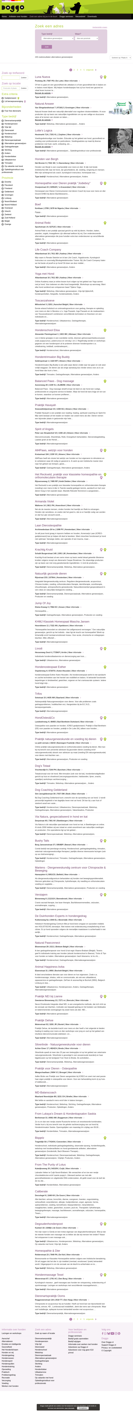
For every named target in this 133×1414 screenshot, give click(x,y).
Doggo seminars (66, 16)
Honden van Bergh (46, 159)
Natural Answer (44, 103)
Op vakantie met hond (44, 1378)
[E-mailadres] (85, 1362)
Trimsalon (39, 1375)
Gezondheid (7, 1347)
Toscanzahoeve (44, 300)
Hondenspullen (8, 1364)
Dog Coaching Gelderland (51, 789)
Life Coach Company (48, 249)
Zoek (46, 47)
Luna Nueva (42, 76)
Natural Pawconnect (47, 942)
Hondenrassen (8, 1358)
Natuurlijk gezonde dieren (51, 573)
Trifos (38, 693)
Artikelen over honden (18, 16)
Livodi (38, 648)
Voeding (5, 1383)
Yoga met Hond (44, 273)
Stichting (38, 1364)
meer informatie (69, 1408)
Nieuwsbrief (80, 16)
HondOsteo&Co (45, 717)
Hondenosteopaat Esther (50, 666)
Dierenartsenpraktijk (43, 1339)
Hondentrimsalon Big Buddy (52, 356)
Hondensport (7, 1361)
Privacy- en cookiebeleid (112, 1348)
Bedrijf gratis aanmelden (78, 1339)
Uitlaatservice (40, 1372)
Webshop (39, 1353)
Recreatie (6, 1378)
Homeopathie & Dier (47, 1250)
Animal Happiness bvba (49, 966)
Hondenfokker (41, 1369)
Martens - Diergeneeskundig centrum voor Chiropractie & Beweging (70, 869)
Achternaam (73, 1374)
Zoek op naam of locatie (45, 1333)
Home (4, 16)
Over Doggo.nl (108, 1342)
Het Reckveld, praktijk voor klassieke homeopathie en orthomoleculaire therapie (68, 476)
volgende (90, 70)
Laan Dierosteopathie (48, 525)
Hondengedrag (8, 1355)
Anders (38, 1367)
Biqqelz (39, 1137)
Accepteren (83, 1408)
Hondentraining (8, 1367)
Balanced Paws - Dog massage (54, 381)
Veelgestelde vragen (99, 27)
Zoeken (24, 78)
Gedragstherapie (42, 1361)
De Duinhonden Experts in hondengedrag (60, 915)
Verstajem (41, 894)
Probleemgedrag (9, 1375)
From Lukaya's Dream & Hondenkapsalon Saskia (65, 1113)
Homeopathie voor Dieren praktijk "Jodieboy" (62, 183)
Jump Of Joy (43, 603)
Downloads (92, 16)
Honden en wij (8, 1353)
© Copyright (106, 1351)
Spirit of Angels (44, 429)
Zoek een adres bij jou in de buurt (43, 16)
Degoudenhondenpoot (49, 1223)
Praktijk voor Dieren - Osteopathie (56, 1068)
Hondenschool (41, 1350)
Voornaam (73, 1366)
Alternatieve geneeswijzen (46, 1358)
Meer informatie (71, 81)
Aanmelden (84, 1383)
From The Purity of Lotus (50, 1164)
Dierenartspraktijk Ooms (50, 1295)
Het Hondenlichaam (10, 1350)
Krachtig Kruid (44, 549)
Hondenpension (41, 1341)
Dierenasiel (39, 1347)
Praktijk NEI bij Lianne (48, 996)
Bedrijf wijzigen (74, 1341)
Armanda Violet (44, 501)
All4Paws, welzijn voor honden (54, 450)
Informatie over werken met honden (83, 1344)
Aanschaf (6, 1339)
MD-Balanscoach (45, 1092)
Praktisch (5, 1372)
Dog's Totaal (42, 765)
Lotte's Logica (43, 130)
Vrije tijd (38, 1344)
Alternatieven (7, 1341)
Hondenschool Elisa (47, 330)
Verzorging (6, 1380)
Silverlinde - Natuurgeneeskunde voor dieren (62, 1044)
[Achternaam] (85, 1377)
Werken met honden (10, 1386)
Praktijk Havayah (45, 405)
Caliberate (41, 1191)
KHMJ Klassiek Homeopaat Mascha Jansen (62, 621)
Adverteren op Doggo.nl (78, 1347)
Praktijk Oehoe (44, 1020)
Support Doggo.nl (109, 1345)
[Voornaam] (85, 1369)
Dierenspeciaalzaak (43, 1355)
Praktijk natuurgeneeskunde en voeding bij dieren (65, 739)
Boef (38, 204)
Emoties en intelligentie (11, 1344)
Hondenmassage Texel (49, 1274)
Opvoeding (6, 1369)
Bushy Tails (42, 840)
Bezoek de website (43, 93)
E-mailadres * (74, 1358)
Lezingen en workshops (11, 1333)
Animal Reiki (42, 222)
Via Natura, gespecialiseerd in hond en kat (61, 816)
